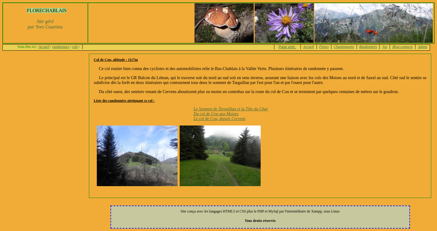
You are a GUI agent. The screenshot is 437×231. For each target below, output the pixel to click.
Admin (422, 47)
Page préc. (287, 47)
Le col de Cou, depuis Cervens (220, 118)
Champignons (344, 47)
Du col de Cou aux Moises (216, 114)
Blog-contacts (402, 47)
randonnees (60, 47)
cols (75, 47)
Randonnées (368, 47)
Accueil (44, 47)
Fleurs (324, 47)
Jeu (384, 47)
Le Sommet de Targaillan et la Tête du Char (231, 109)
